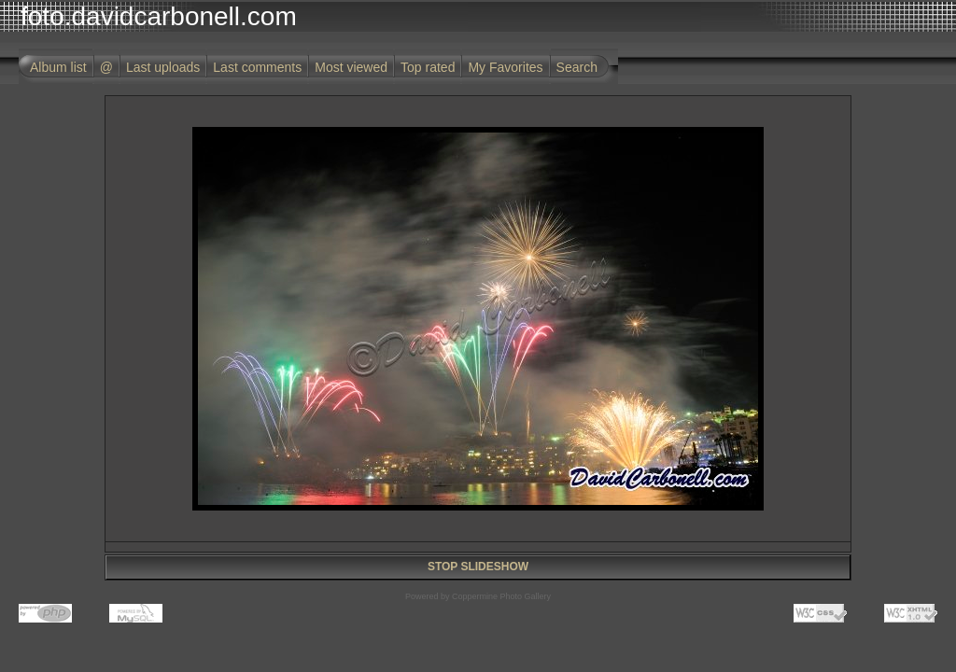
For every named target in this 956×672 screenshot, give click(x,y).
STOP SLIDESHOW (478, 566)
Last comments (257, 67)
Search (577, 67)
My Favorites (505, 67)
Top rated (428, 67)
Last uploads (163, 67)
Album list (58, 67)
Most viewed (351, 67)
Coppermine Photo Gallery (501, 596)
